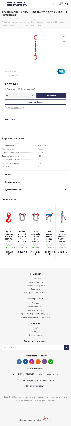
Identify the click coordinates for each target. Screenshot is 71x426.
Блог (35, 328)
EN (40, 386)
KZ (31, 386)
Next (67, 199)
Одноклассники (38, 361)
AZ (43, 386)
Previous (63, 199)
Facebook (25, 361)
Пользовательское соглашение (35, 317)
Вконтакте (19, 361)
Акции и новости (36, 282)
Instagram (31, 361)
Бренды (35, 331)
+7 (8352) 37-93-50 (25, 374)
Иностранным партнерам (35, 292)
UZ (34, 386)
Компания (35, 273)
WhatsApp (50, 361)
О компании (35, 278)
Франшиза (35, 289)
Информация (35, 298)
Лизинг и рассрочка (35, 285)
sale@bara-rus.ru (51, 374)
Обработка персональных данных (36, 313)
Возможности (35, 335)
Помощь (35, 303)
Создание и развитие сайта (30, 420)
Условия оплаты (35, 306)
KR (37, 386)
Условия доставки (35, 310)
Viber (44, 361)
